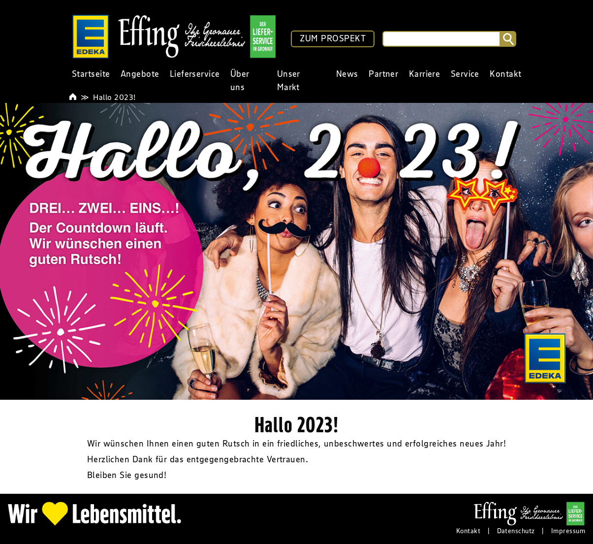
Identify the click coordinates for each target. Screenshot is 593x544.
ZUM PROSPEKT (333, 38)
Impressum (568, 530)
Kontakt (468, 530)
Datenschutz (516, 530)
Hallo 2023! (114, 97)
